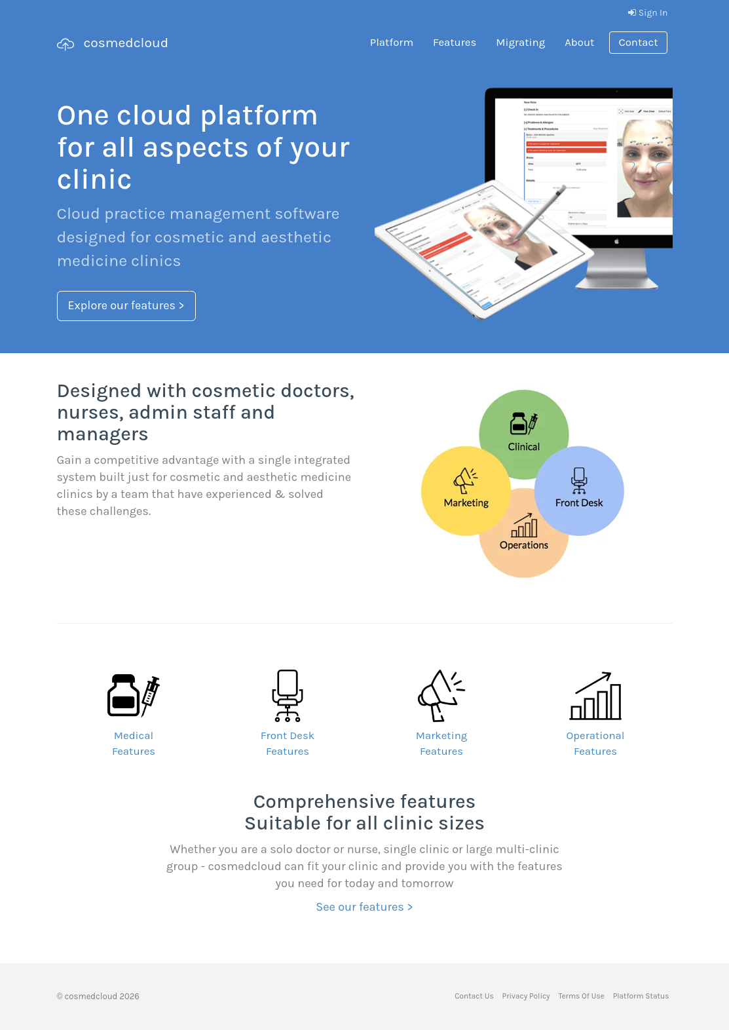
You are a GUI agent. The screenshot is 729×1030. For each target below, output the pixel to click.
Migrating (520, 42)
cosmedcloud (113, 44)
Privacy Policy (526, 996)
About (579, 42)
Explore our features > (126, 305)
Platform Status (641, 996)
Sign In (647, 12)
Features (454, 42)
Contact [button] (638, 42)
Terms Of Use (581, 996)
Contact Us (474, 996)
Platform (391, 42)
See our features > (364, 907)
